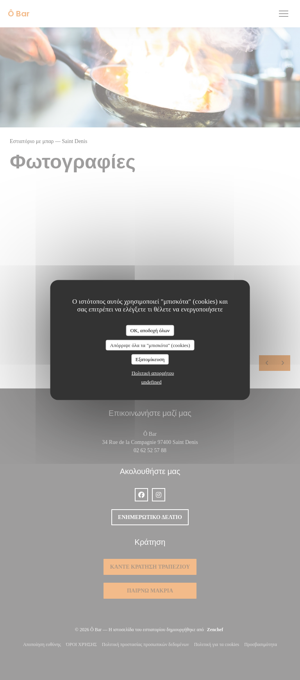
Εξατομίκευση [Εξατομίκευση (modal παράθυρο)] (150, 359)
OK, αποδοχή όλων (150, 330)
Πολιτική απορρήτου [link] (153, 373)
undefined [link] (151, 382)
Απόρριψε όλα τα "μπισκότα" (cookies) (150, 345)
